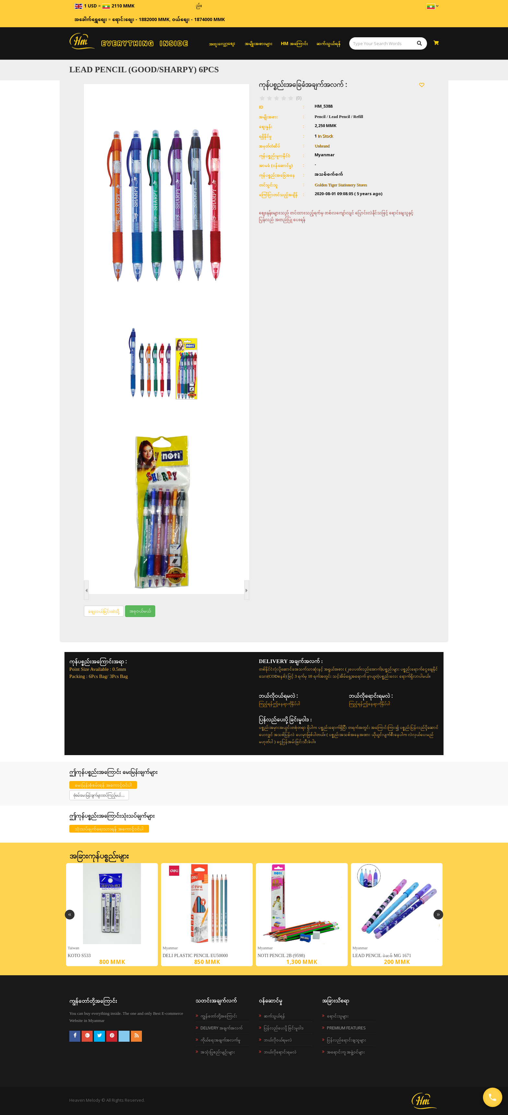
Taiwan (73, 948)
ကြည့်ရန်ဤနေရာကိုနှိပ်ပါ (279, 703)
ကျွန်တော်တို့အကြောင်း (219, 1016)
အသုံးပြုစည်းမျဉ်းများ (218, 1052)
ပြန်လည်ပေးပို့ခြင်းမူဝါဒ (284, 1028)
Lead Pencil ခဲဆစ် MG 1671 (381, 955)
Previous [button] (70, 914)
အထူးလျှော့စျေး (222, 43)
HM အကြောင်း (294, 43)
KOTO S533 (79, 955)
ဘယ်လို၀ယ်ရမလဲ (278, 1040)
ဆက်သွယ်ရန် (329, 43)
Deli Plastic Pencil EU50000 (195, 955)
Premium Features (346, 1028)
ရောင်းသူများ (338, 1016)
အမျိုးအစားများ (258, 43)
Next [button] (438, 914)
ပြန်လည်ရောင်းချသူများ (346, 1040)
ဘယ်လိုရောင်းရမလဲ (280, 1052)
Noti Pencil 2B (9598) (281, 955)
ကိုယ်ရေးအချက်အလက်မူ (220, 1040)
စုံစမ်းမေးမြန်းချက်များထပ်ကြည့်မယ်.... (99, 795)
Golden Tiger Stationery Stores (341, 184)
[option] (112, 914)
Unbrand (322, 145)
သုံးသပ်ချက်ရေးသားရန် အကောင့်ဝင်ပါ (109, 828)
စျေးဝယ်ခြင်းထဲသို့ (104, 611)
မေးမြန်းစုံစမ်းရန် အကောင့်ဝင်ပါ (103, 785)
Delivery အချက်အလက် (221, 1028)
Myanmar (170, 948)
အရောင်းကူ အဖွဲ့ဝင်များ (346, 1052)
